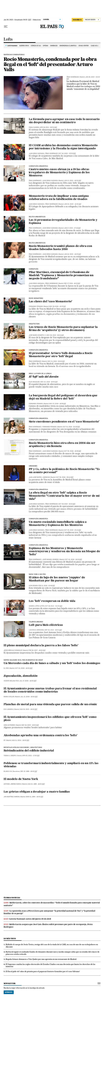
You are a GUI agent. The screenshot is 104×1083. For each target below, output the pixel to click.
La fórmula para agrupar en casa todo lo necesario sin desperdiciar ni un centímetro (64, 121)
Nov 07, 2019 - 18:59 (57, 404)
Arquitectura (34, 324)
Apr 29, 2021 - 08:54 (48, 127)
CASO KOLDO (95, 46)
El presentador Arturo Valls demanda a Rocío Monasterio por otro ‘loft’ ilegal (60, 355)
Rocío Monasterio (36, 298)
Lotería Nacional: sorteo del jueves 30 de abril (30, 919)
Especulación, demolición (20, 676)
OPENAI (45, 46)
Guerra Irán (24, 46)
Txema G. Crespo (10, 755)
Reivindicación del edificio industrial (29, 750)
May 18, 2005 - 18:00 (30, 725)
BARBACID (54, 46)
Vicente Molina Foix (11, 681)
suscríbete (77, 20)
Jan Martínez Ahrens (12, 797)
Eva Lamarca (8, 709)
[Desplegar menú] (6, 26)
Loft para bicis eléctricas (46, 625)
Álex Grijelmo (34, 382)
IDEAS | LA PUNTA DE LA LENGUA (40, 373)
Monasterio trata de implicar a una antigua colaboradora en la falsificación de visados (59, 198)
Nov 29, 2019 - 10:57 (57, 306)
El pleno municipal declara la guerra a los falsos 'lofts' (41, 645)
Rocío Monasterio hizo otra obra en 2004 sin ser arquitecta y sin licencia (62, 445)
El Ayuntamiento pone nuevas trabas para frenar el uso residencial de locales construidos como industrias (50, 690)
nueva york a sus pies (37, 574)
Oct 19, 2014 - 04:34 (53, 606)
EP (4, 740)
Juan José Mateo (35, 477)
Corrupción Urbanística (38, 166)
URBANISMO (33, 466)
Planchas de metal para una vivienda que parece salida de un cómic (50, 704)
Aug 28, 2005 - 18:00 (28, 709)
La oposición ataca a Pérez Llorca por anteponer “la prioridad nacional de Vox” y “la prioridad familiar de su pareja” (49, 912)
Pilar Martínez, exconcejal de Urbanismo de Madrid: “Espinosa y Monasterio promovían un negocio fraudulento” (61, 275)
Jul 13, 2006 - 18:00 (29, 697)
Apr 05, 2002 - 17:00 (31, 755)
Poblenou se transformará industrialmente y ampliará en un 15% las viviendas (51, 765)
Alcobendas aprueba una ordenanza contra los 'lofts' (40, 735)
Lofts (8, 39)
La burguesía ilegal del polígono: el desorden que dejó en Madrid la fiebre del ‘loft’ (63, 397)
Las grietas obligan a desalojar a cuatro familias (37, 792)
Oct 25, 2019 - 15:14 (72, 530)
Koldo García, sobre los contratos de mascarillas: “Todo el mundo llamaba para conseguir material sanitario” (52, 903)
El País (6, 668)
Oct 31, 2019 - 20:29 (71, 427)
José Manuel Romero (51, 559)
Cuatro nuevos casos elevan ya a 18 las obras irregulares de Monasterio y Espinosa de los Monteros (59, 172)
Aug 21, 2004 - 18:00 (20, 740)
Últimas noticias (12, 898)
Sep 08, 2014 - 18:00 (53, 630)
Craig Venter (84, 46)
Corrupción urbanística (38, 350)
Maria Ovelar (9, 697)
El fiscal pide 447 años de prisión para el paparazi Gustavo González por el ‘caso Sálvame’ (43, 971)
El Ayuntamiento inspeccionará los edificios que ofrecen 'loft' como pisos (50, 719)
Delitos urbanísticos (37, 243)
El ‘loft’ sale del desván (43, 377)
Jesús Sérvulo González (13, 650)
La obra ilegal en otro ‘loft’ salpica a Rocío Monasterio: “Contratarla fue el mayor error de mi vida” (64, 495)
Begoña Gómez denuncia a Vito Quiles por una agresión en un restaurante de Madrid (41, 959)
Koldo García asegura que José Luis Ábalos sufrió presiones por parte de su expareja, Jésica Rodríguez (48, 925)
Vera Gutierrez (9, 725)
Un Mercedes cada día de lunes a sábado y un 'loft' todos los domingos (52, 663)
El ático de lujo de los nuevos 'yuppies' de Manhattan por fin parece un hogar (57, 579)
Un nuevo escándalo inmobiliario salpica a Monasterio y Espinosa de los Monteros (58, 524)
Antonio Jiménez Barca (12, 784)
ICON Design (33, 585)
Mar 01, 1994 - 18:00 (34, 797)
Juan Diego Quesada (36, 153)
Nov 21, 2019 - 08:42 (56, 361)
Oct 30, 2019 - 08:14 (64, 477)
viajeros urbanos (36, 622)
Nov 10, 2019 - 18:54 (49, 382)
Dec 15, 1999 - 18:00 (29, 771)
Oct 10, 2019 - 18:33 (73, 559)
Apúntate (8, 992)
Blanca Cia (8, 771)
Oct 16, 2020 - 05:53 (67, 153)
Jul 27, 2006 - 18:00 (28, 681)
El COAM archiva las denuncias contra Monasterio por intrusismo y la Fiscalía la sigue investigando (63, 147)
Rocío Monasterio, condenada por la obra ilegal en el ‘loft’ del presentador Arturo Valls (50, 64)
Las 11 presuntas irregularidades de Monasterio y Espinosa (63, 222)
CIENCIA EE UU (36, 46)
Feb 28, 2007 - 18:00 (37, 650)
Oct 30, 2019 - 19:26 (72, 451)
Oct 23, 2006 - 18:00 (23, 668)
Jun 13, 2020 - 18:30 (72, 180)
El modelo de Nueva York (21, 779)
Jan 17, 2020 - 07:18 (72, 228)
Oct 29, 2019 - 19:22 (67, 504)
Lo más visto (10, 939)
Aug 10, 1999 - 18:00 (36, 784)
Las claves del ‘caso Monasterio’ (50, 301)
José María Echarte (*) (37, 335)
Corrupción (33, 269)
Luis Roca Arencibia (36, 630)
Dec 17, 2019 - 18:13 (72, 283)
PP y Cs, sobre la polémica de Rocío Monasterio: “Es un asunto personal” (64, 471)
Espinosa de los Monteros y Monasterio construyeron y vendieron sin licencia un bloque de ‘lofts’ (64, 551)
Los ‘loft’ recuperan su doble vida (52, 601)
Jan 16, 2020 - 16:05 (72, 254)
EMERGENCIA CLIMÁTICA (68, 46)
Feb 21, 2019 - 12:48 (46, 585)
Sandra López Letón (36, 606)
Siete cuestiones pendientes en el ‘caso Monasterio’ (64, 421)
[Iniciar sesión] (92, 20)
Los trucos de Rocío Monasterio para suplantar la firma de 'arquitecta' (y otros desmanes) (63, 329)
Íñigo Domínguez (73, 77)
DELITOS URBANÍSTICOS (37, 217)
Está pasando (12, 45)
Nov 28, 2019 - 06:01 (55, 335)
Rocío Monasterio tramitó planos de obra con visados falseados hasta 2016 (60, 248)
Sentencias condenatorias (14, 55)
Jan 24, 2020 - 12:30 (72, 204)
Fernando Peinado (36, 306)
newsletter (10, 983)
